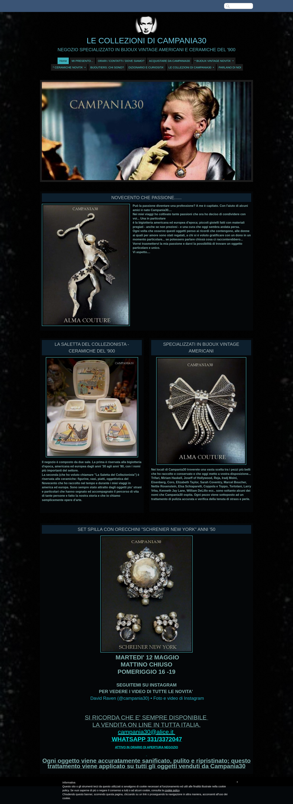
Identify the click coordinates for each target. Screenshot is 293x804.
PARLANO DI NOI (230, 67)
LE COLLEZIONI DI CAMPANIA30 (146, 40)
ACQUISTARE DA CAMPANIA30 (169, 60)
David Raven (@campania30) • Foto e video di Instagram (147, 698)
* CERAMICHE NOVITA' (69, 67)
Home (63, 60)
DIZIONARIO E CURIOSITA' (146, 67)
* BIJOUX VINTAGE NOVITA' (214, 60)
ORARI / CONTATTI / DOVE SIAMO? (121, 60)
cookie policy (172, 790)
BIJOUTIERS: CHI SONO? (107, 67)
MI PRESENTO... (82, 60)
